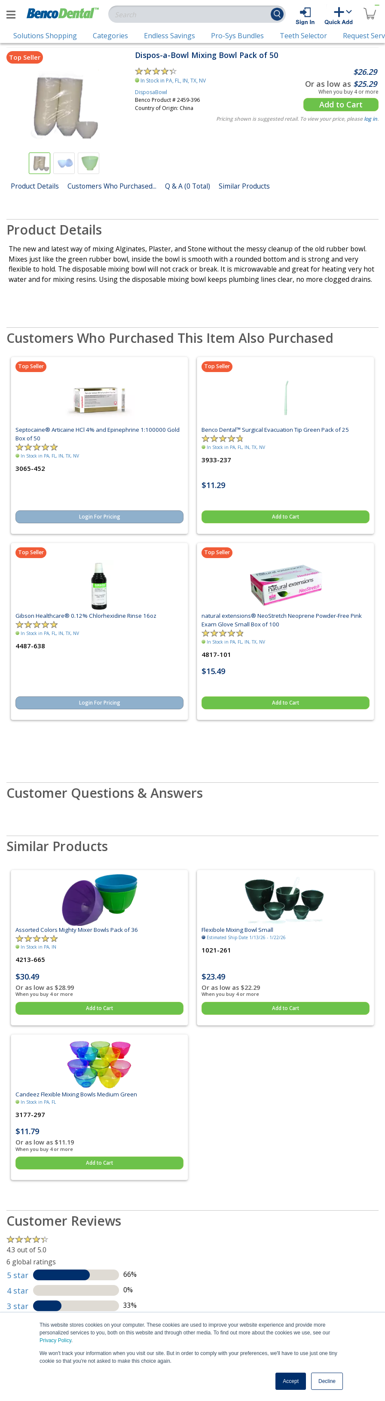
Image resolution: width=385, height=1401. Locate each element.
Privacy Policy (55, 1340)
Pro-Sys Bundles (237, 35)
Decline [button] (327, 1381)
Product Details (35, 186)
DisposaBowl (151, 92)
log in (370, 118)
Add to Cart (341, 104)
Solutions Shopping (45, 35)
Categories (110, 35)
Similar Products (244, 186)
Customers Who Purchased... (111, 186)
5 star (17, 1275)
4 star (17, 1290)
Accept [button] (291, 1381)
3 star (17, 1306)
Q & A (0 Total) (187, 186)
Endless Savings (169, 35)
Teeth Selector (303, 35)
